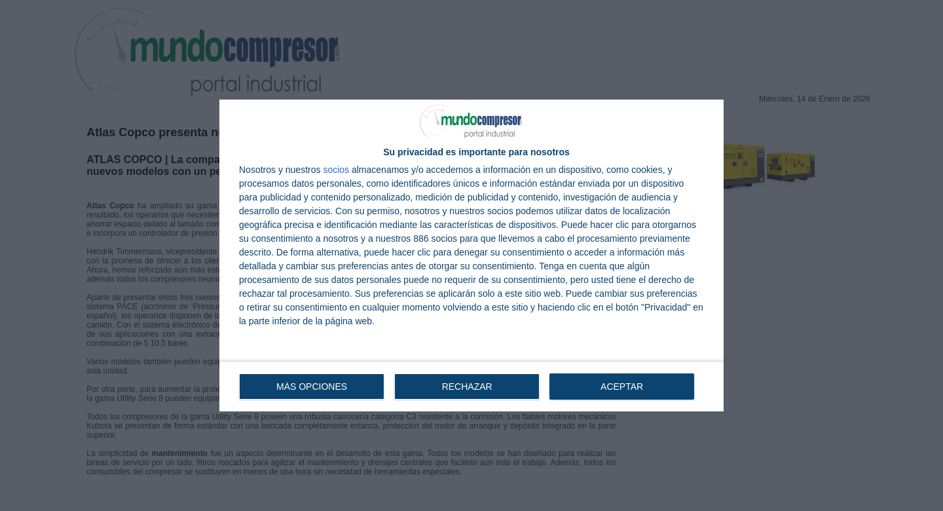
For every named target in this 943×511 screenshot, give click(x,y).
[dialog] (471, 255)
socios (336, 169)
